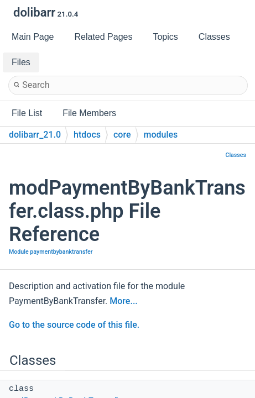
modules (161, 134)
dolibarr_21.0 (35, 134)
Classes (235, 155)
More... (123, 301)
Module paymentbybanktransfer (51, 251)
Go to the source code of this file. (74, 325)
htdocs (87, 134)
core (122, 134)
